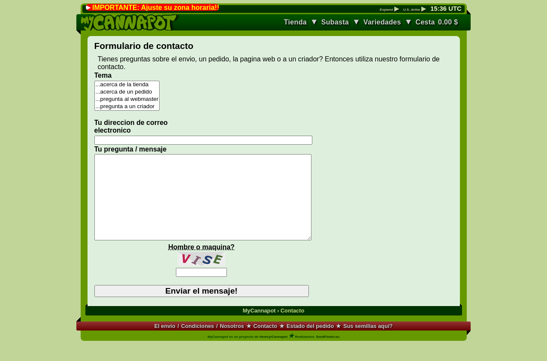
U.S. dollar (414, 10)
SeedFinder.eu (327, 353)
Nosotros (232, 343)
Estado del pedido (310, 343)
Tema (103, 75)
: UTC (445, 8)
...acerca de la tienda (127, 84)
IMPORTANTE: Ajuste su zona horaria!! (155, 7)
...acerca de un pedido (127, 92)
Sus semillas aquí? (368, 343)
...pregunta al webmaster (127, 99)
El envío (164, 343)
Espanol (389, 10)
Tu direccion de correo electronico (131, 126)
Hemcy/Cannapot (273, 353)
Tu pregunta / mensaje (130, 149)
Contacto (265, 343)
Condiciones (197, 343)
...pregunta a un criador (127, 106)
